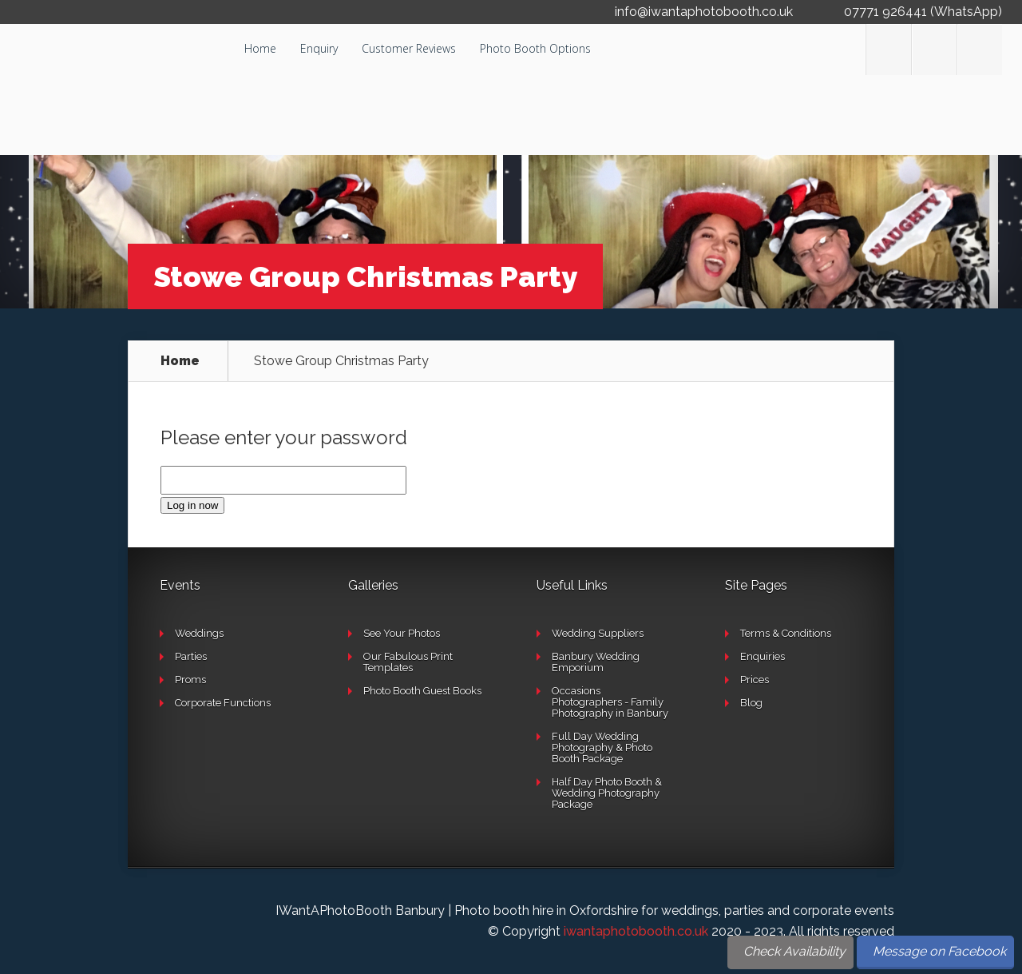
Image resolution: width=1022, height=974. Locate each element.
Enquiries (762, 656)
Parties (191, 656)
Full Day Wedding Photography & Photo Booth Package (602, 747)
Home (260, 48)
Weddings (199, 633)
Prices (754, 680)
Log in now (192, 505)
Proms (190, 680)
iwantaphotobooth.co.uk (636, 931)
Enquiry (319, 48)
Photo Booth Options (535, 48)
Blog (751, 703)
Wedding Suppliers (598, 633)
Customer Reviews (409, 48)
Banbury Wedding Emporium (596, 662)
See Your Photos (401, 633)
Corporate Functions (223, 703)
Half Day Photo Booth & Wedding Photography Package (607, 793)
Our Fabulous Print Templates (408, 662)
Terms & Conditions (785, 633)
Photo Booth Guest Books (422, 691)
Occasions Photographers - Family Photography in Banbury (610, 702)
